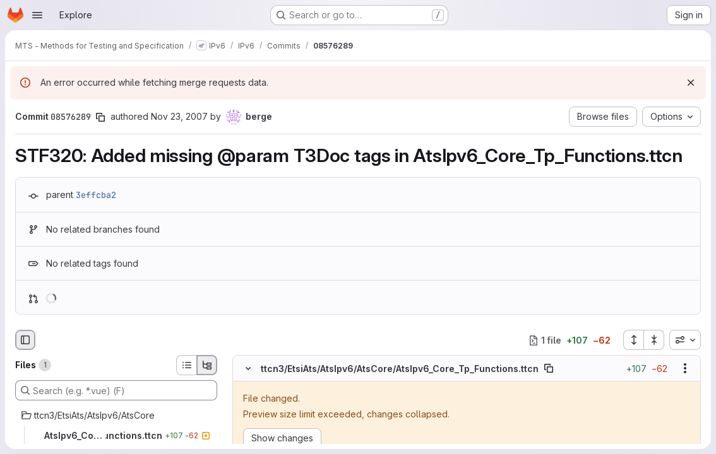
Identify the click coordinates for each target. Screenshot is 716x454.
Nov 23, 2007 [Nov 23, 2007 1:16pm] (179, 116)
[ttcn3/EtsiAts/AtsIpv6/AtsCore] (116, 415)
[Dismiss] (690, 82)
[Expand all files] (633, 340)
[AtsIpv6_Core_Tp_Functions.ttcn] (116, 436)
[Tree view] (207, 365)
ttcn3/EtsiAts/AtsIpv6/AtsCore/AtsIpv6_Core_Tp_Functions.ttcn (400, 368)
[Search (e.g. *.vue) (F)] (116, 390)
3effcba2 (96, 195)
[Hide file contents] (248, 368)
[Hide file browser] (25, 340)
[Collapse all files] (654, 340)
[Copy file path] (548, 368)
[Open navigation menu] (37, 15)
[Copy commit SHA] (100, 117)
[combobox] (685, 340)
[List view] (186, 365)
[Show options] (685, 368)
